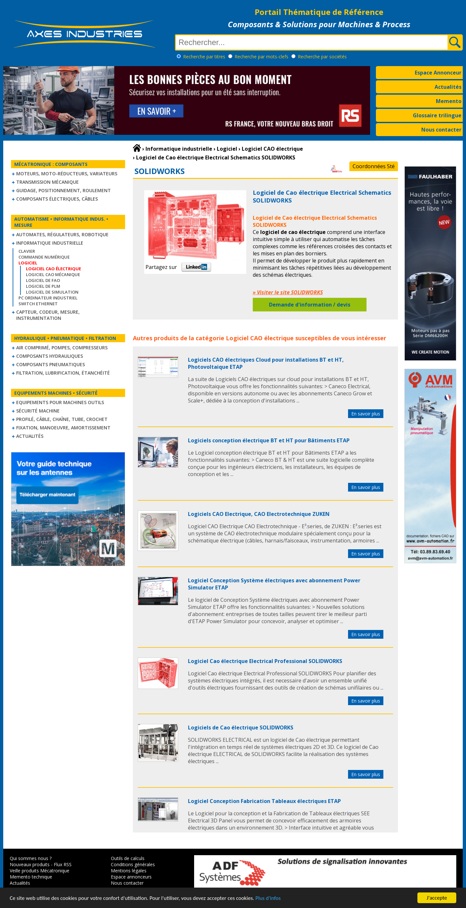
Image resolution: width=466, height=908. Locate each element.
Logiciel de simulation (52, 292)
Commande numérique (44, 257)
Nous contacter (441, 129)
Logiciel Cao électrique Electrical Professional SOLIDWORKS (265, 661)
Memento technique (31, 877)
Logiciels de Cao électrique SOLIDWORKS (240, 727)
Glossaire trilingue (437, 115)
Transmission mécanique (47, 182)
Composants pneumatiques (50, 364)
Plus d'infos (268, 898)
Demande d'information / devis (309, 304)
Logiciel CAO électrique (260, 338)
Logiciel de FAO (43, 280)
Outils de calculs (128, 858)
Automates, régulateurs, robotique (62, 234)
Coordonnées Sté (374, 166)
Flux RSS (63, 864)
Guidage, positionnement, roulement (63, 190)
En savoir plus (365, 414)
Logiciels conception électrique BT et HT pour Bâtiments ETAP (269, 440)
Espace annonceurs (131, 877)
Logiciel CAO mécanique (53, 274)
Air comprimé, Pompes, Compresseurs (62, 347)
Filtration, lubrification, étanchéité (63, 373)
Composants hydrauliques (49, 356)
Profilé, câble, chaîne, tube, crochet (62, 419)
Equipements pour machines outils (60, 402)
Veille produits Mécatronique (39, 870)
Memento (448, 101)
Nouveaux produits (30, 864)
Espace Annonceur (438, 72)
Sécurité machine (38, 411)
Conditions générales (133, 864)
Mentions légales (128, 870)
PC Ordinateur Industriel (47, 298)
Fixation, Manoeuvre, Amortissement (63, 428)
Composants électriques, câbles (57, 199)
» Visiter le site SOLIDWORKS (288, 292)
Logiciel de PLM (43, 286)
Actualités (448, 86)
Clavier (26, 251)
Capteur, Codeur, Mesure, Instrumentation (48, 315)
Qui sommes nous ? (31, 858)
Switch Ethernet (38, 304)
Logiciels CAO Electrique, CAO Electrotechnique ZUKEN (259, 514)
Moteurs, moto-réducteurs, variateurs (66, 173)
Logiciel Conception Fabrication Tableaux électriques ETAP (264, 801)
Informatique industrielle (49, 243)
